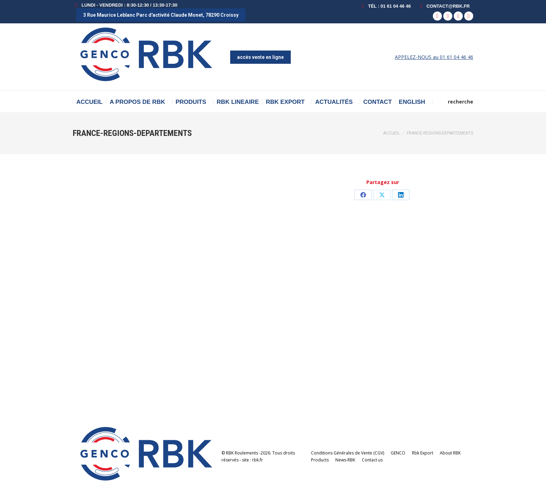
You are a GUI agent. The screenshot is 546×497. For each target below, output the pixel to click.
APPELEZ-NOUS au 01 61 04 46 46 (434, 57)
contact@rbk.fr (444, 6)
